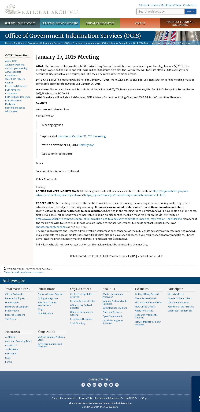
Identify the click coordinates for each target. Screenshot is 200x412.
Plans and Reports (112, 312)
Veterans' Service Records (60, 23)
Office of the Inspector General (82, 313)
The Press (10, 319)
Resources (12, 331)
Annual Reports (13, 71)
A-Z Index (10, 336)
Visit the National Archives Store (51, 338)
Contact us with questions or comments (23, 272)
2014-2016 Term (141, 43)
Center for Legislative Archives (81, 295)
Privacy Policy (86, 398)
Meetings (156, 43)
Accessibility (71, 398)
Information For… (17, 289)
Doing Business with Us (115, 307)
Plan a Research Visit (146, 298)
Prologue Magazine (48, 298)
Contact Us (190, 5)
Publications (46, 289)
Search (190, 11)
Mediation (10, 104)
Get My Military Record (147, 294)
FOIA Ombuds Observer (17, 96)
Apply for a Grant (144, 310)
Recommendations (15, 107)
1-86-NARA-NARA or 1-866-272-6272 (100, 406)
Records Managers (15, 314)
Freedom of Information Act (109, 398)
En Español (10, 353)
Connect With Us (100, 379)
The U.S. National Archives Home (41, 9)
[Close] (196, 380)
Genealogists (12, 302)
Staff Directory (78, 323)
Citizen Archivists (149, 5)
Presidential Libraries (81, 319)
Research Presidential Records (146, 316)
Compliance (11, 75)
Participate (175, 289)
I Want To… (142, 289)
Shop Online (46, 331)
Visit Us (140, 23)
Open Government (112, 316)
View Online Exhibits (145, 306)
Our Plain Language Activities (113, 322)
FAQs (8, 357)
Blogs (41, 309)
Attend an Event (176, 294)
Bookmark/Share (171, 5)
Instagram (94, 385)
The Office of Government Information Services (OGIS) (42, 43)
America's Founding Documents (180, 23)
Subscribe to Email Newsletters (47, 304)
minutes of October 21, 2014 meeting (82, 136)
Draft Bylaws (86, 145)
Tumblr (100, 385)
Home (8, 43)
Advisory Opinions (14, 64)
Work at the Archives (178, 302)
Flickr (117, 385)
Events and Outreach (16, 86)
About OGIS (11, 61)
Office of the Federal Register (81, 307)
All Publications (45, 313)
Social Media (11, 349)
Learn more (169, 405)
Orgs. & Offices (80, 289)
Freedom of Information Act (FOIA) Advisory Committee (102, 43)
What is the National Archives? (113, 295)
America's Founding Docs (18, 341)
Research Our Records (20, 23)
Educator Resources (100, 23)
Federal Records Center (82, 301)
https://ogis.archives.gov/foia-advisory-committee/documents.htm (124, 195)
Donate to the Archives (180, 298)
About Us (109, 289)
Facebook (83, 385)
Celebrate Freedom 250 (180, 310)
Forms (8, 361)
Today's (50, 294)
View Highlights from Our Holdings (148, 323)
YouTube (105, 385)
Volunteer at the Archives (181, 306)
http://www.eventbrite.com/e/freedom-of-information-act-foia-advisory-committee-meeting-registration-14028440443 (109, 219)
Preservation (12, 310)
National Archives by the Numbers (115, 302)
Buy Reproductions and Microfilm (50, 345)
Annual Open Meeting (16, 68)
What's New (11, 111)
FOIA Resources (13, 100)
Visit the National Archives (148, 302)
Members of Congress (17, 306)
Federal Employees (15, 298)
